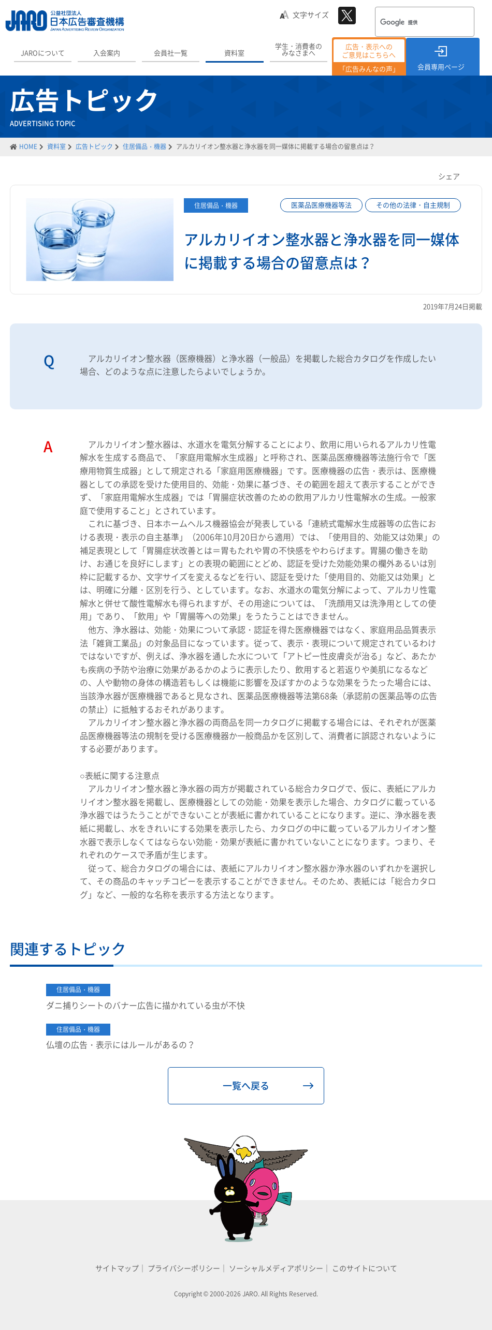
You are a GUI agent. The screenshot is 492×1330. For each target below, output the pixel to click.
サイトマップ (117, 1268)
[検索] (411, 23)
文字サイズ (311, 14)
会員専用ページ (441, 66)
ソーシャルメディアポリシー (276, 1268)
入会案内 (106, 52)
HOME (28, 146)
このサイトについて (364, 1268)
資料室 (234, 52)
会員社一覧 (170, 52)
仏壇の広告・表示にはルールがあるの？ (120, 1044)
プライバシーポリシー (184, 1268)
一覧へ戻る (246, 1085)
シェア (449, 176)
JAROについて (43, 52)
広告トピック (94, 146)
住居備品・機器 (144, 146)
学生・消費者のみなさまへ (298, 49)
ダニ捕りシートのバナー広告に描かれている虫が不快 (145, 1005)
